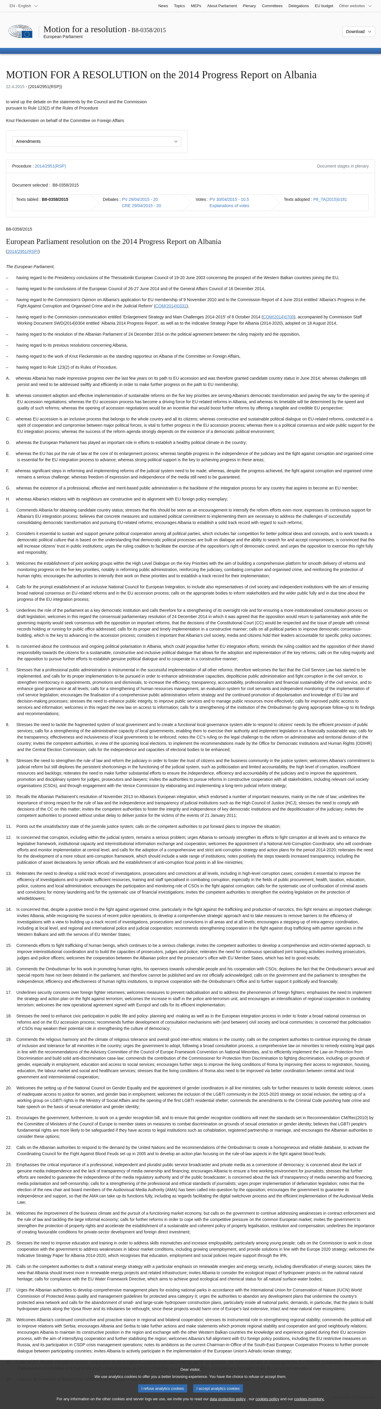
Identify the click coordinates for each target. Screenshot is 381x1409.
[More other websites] (355, 6)
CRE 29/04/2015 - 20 (141, 205)
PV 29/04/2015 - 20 (140, 199)
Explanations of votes (229, 205)
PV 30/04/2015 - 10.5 (229, 199)
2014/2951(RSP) (50, 166)
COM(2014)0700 (278, 317)
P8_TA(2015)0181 (330, 199)
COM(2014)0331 (170, 306)
